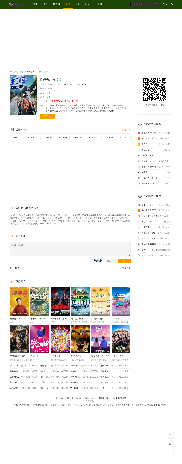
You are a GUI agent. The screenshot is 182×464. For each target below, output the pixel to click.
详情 (113, 111)
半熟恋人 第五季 (54, 382)
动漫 (77, 4)
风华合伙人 (84, 377)
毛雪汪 (114, 388)
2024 (84, 84)
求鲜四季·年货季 (154, 244)
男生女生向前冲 (78, 318)
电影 (45, 4)
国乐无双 (54, 388)
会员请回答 (154, 161)
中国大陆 (68, 84)
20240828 (32, 138)
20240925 (93, 138)
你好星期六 (117, 318)
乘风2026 (84, 371)
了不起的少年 (154, 205)
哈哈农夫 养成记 (154, 166)
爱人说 (154, 144)
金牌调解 (24, 388)
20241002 (108, 138)
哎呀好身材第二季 (154, 249)
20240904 (47, 138)
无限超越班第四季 (18, 356)
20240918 (77, 138)
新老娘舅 (24, 382)
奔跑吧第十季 (54, 377)
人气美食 (114, 382)
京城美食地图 (97, 318)
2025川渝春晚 (154, 155)
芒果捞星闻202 (154, 233)
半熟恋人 (114, 371)
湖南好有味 (154, 221)
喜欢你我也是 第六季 (100, 356)
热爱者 (154, 172)
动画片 (88, 4)
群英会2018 (15, 318)
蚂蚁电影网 (121, 398)
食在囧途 (154, 149)
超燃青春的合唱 (114, 365)
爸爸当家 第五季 (37, 318)
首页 (35, 4)
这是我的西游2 (118, 356)
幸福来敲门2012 (114, 377)
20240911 (62, 138)
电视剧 (56, 4)
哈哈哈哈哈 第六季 (24, 371)
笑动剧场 (34, 356)
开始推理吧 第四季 (59, 318)
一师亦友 (154, 227)
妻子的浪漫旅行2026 (84, 382)
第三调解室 (76, 356)
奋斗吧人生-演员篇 (54, 371)
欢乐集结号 (56, 356)
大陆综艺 (30, 71)
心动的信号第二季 (154, 216)
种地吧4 (54, 365)
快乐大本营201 (154, 183)
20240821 (16, 138)
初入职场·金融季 (84, 388)
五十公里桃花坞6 (84, 365)
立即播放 (47, 116)
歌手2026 (24, 365)
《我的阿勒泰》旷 (154, 178)
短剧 (99, 4)
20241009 (123, 138)
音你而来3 (24, 377)
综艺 (67, 4)
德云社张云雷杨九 (154, 255)
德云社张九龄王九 (154, 238)
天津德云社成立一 (154, 138)
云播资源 (126, 130)
